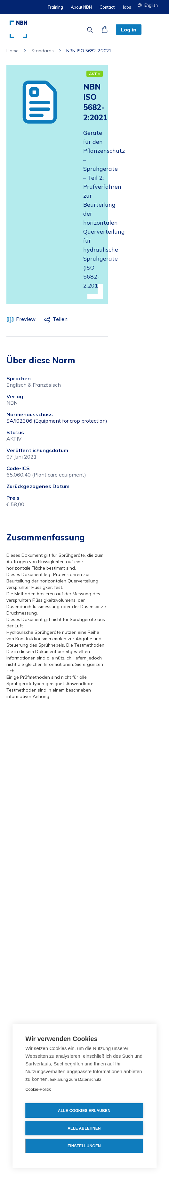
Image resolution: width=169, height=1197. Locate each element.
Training (55, 7)
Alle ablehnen (84, 1128)
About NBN (81, 7)
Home (12, 51)
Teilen (60, 319)
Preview (26, 319)
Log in (128, 29)
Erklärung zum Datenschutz (75, 1079)
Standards (42, 51)
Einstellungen (84, 1146)
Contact (107, 7)
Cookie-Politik (38, 1089)
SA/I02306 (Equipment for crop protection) (56, 421)
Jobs (126, 7)
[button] (150, 5)
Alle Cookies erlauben (84, 1110)
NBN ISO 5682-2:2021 (88, 51)
